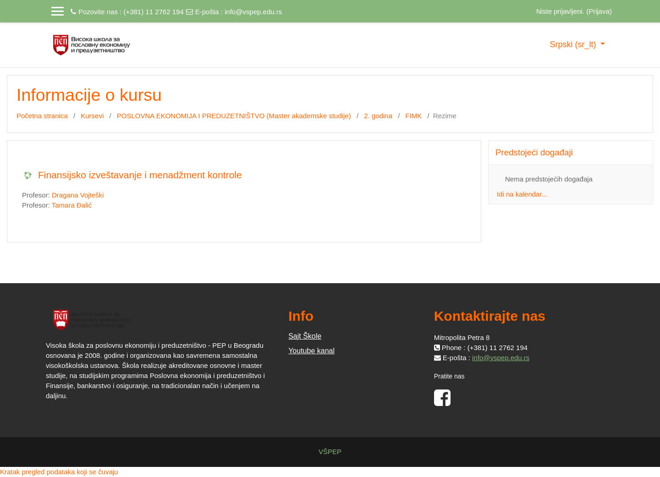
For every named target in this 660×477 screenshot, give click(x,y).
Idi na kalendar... (522, 194)
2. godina (378, 116)
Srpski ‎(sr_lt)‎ (574, 44)
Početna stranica (42, 116)
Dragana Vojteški (78, 195)
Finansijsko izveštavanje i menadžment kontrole (140, 175)
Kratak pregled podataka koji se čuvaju (59, 472)
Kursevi (92, 116)
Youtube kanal (311, 351)
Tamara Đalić (72, 205)
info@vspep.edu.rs (253, 12)
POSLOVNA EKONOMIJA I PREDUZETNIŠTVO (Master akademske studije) (234, 116)
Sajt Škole (304, 336)
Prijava (599, 11)
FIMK (414, 116)
